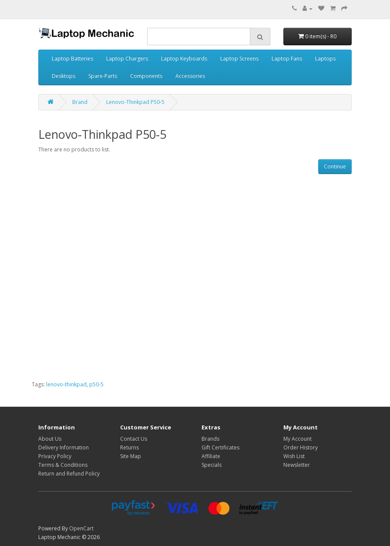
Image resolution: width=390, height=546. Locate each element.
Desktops (63, 76)
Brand (79, 102)
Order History (300, 447)
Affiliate (211, 456)
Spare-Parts (102, 76)
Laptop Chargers (127, 58)
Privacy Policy (54, 456)
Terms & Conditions (62, 465)
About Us (49, 438)
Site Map (130, 456)
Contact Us (133, 438)
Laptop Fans (287, 58)
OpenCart (81, 528)
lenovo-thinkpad (66, 384)
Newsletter (296, 465)
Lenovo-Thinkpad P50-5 (135, 102)
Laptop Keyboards (184, 58)
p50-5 (96, 384)
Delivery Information (63, 447)
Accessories (190, 76)
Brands (210, 438)
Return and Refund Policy (69, 473)
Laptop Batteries (72, 58)
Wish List (294, 456)
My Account (297, 438)
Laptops (325, 58)
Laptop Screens (239, 58)
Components (146, 76)
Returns (129, 447)
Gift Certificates (220, 447)
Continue (335, 166)
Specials (212, 465)
